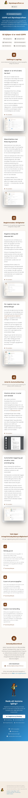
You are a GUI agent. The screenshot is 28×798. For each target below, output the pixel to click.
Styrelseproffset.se (16, 3)
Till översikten (8, 114)
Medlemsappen (10, 793)
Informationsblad (19, 722)
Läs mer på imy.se (8, 568)
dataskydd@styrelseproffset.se (14, 666)
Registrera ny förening (14, 716)
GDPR (18, 791)
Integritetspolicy (8, 722)
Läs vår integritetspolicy (19, 673)
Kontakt (8, 791)
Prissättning (8, 720)
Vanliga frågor (13, 791)
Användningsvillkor (18, 720)
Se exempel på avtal (14, 410)
